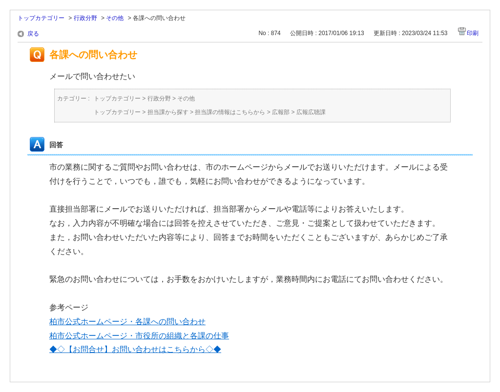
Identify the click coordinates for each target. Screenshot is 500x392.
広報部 (281, 112)
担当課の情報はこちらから (230, 112)
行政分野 (85, 18)
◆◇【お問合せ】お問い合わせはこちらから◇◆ (135, 349)
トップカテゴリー (41, 18)
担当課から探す (167, 112)
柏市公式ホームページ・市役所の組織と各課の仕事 (139, 336)
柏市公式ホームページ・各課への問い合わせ (127, 321)
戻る (33, 33)
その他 (115, 18)
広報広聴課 (311, 112)
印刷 (473, 33)
